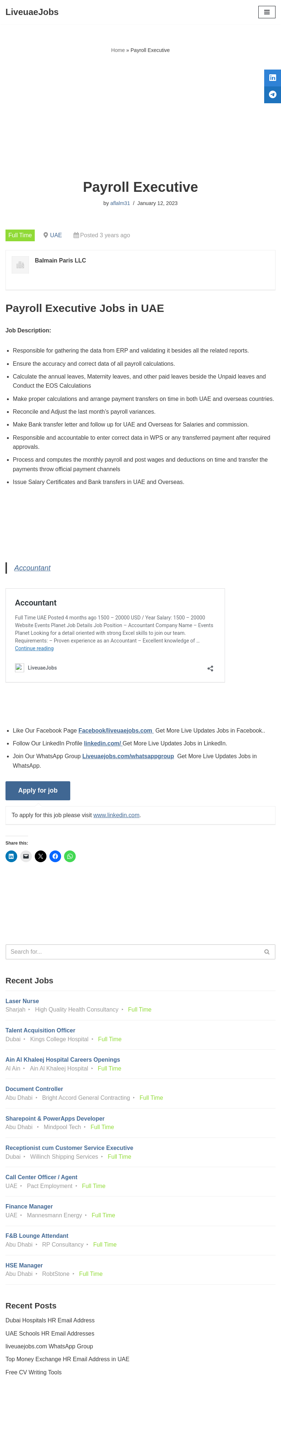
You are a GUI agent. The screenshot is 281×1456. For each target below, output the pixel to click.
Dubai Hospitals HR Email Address (50, 1336)
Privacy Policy (25, 1430)
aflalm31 (120, 203)
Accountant (32, 580)
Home (118, 50)
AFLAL (181, 1445)
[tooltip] (271, 79)
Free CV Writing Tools (33, 1388)
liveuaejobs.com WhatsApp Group (49, 1362)
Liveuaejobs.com (113, 1445)
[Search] (132, 964)
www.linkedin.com (117, 827)
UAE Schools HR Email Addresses (50, 1349)
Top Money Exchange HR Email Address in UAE (68, 1375)
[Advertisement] (140, 117)
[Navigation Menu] (267, 12)
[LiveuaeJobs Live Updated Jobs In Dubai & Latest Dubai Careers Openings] (32, 12)
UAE (56, 235)
